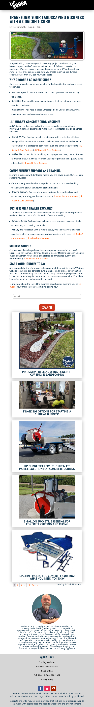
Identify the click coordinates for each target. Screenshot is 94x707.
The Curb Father (19, 27)
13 (29, 585)
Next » (35, 585)
